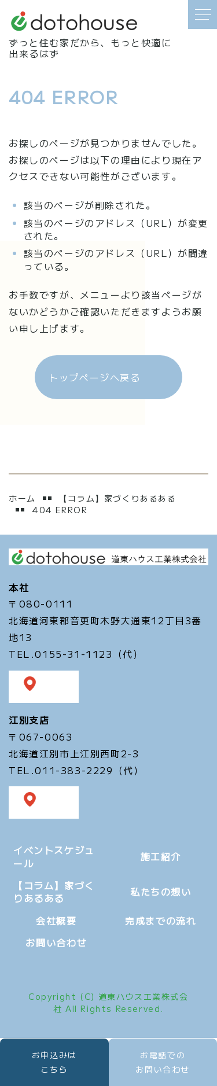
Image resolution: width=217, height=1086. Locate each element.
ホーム (22, 498)
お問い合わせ (56, 942)
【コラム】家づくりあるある (117, 498)
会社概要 (56, 920)
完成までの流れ (160, 920)
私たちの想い (161, 892)
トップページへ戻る (94, 377)
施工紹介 (161, 856)
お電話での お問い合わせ (162, 1062)
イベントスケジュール (54, 856)
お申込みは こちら (54, 1062)
